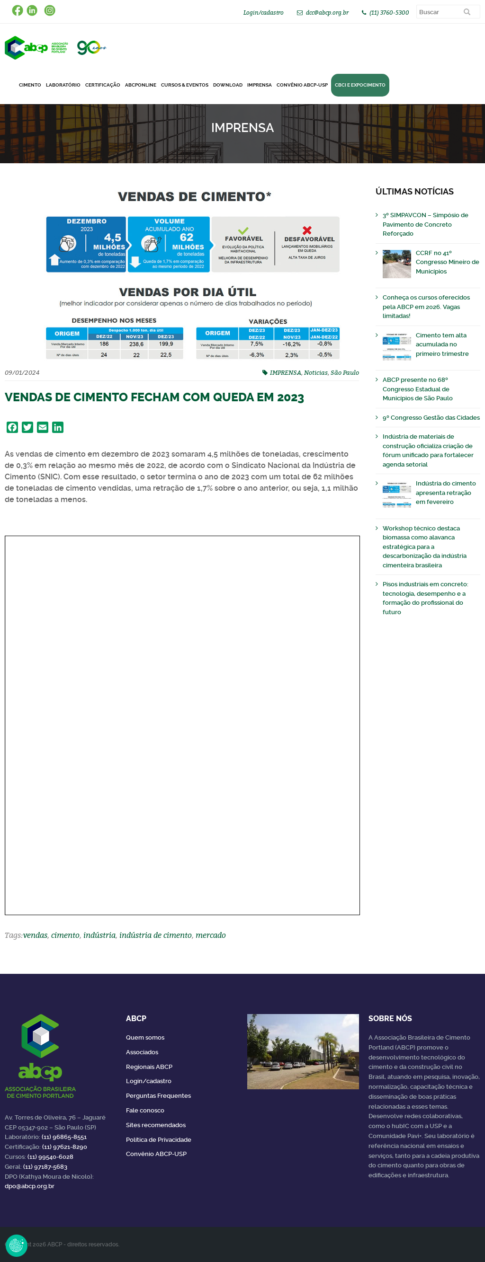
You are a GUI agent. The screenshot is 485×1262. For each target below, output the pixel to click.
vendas (35, 935)
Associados (142, 1052)
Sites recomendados (156, 1125)
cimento (65, 935)
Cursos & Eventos (184, 85)
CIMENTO (30, 85)
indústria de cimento (155, 935)
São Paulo (345, 372)
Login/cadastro (263, 13)
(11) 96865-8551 (64, 1136)
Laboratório (63, 85)
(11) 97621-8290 (64, 1146)
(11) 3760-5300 (389, 13)
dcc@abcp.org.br (327, 13)
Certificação (102, 85)
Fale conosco (145, 1110)
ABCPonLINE (140, 85)
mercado (211, 935)
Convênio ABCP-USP (302, 85)
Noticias (316, 372)
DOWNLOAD (227, 85)
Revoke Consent (16, 1245)
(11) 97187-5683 (45, 1166)
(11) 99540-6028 (50, 1156)
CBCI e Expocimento (360, 85)
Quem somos (145, 1037)
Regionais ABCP (149, 1066)
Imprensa (259, 85)
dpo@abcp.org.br (29, 1186)
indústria (99, 935)
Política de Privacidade (158, 1139)
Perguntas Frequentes (158, 1095)
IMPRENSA (285, 372)
